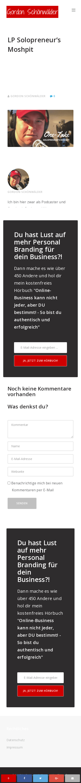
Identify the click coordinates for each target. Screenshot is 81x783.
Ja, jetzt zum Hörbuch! (40, 360)
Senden (22, 503)
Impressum (14, 747)
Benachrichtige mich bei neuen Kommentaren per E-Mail (35, 486)
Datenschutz (15, 740)
